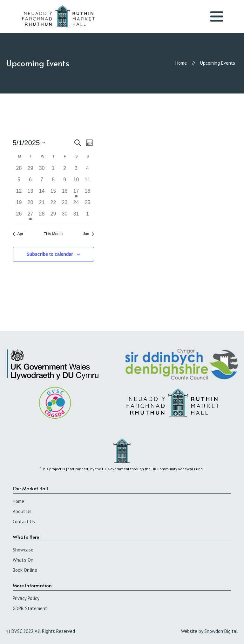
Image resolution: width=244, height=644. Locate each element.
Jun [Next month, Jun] (88, 234)
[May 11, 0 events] (87, 181)
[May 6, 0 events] (30, 181)
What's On (23, 560)
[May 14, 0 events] (42, 193)
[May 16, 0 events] (65, 193)
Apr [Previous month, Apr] (18, 234)
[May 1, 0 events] (53, 170)
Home (181, 63)
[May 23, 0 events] (65, 204)
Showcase (23, 550)
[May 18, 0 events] (87, 193)
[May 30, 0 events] (65, 216)
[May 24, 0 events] (76, 204)
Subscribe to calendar (49, 254)
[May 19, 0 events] (19, 204)
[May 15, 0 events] (53, 193)
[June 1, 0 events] (87, 216)
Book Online (25, 570)
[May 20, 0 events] (30, 204)
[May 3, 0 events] (76, 170)
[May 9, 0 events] (65, 181)
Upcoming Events (217, 63)
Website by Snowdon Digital (209, 631)
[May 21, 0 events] (42, 204)
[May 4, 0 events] (87, 170)
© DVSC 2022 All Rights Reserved (40, 631)
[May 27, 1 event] (30, 216)
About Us (22, 511)
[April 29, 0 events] (30, 170)
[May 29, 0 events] (53, 216)
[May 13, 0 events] (30, 193)
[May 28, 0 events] (42, 216)
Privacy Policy (26, 598)
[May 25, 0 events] (87, 204)
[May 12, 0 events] (19, 193)
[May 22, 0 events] (53, 204)
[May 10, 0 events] (76, 181)
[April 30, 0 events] (42, 170)
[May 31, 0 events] (76, 216)
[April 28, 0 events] (19, 170)
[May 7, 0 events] (42, 181)
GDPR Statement (30, 608)
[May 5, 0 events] (19, 181)
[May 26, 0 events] (19, 216)
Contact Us (24, 521)
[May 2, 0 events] (65, 170)
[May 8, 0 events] (53, 181)
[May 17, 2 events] (76, 193)
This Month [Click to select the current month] (53, 234)
